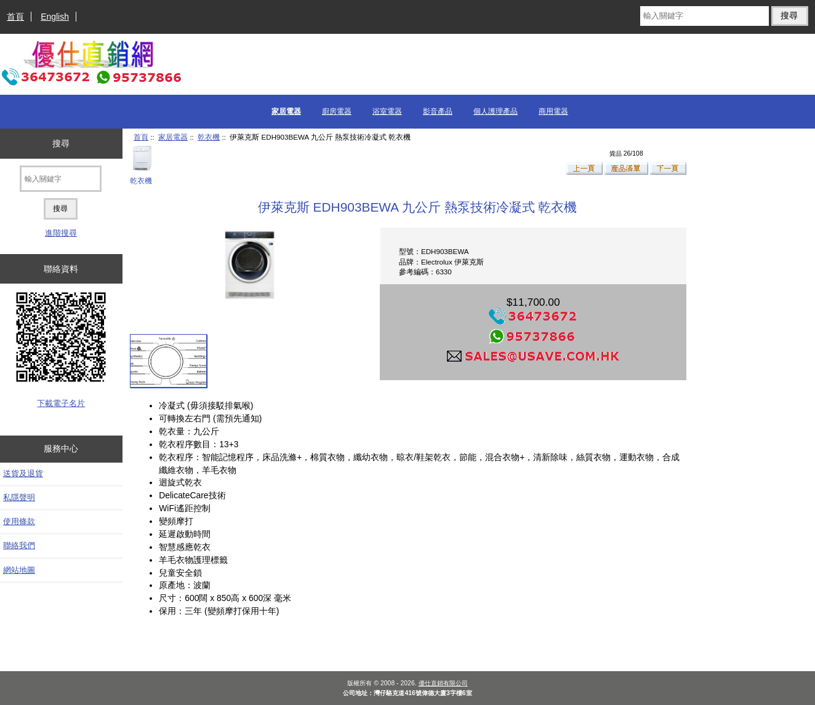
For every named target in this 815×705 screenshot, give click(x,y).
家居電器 (173, 137)
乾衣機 (209, 137)
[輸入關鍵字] (704, 16)
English (55, 17)
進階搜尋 (61, 232)
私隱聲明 (19, 497)
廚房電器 (336, 111)
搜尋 (61, 143)
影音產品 (437, 111)
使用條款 (19, 521)
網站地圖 (19, 570)
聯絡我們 (19, 545)
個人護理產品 (495, 111)
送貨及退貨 (23, 473)
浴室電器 (387, 111)
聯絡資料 (61, 269)
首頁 (15, 17)
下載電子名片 (61, 403)
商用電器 (553, 111)
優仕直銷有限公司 (443, 683)
